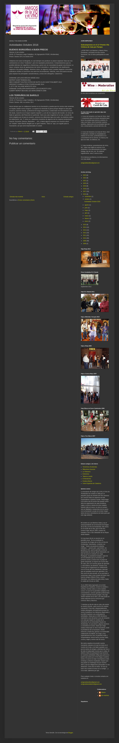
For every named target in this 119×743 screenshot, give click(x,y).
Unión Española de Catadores (92, 483)
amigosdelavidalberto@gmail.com (91, 684)
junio (86, 208)
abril (86, 213)
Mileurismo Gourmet (89, 469)
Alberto (103, 692)
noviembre (88, 196)
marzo (87, 216)
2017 (85, 191)
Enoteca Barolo (87, 481)
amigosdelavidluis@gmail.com (90, 163)
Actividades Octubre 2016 (92, 201)
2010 (85, 238)
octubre (87, 199)
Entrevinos (86, 474)
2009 (85, 241)
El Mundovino (87, 479)
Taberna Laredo (87, 476)
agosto (87, 205)
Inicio (43, 197)
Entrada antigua (68, 197)
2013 (85, 230)
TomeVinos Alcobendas (90, 467)
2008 (85, 243)
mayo (86, 210)
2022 (85, 178)
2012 (85, 233)
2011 (85, 235)
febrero (87, 218)
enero (87, 221)
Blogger (70, 733)
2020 (85, 183)
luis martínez (105, 695)
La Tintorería (86, 471)
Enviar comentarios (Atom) (26, 200)
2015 (85, 224)
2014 (85, 227)
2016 (85, 194)
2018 (85, 189)
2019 (85, 186)
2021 (85, 180)
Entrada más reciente (16, 197)
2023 (85, 175)
